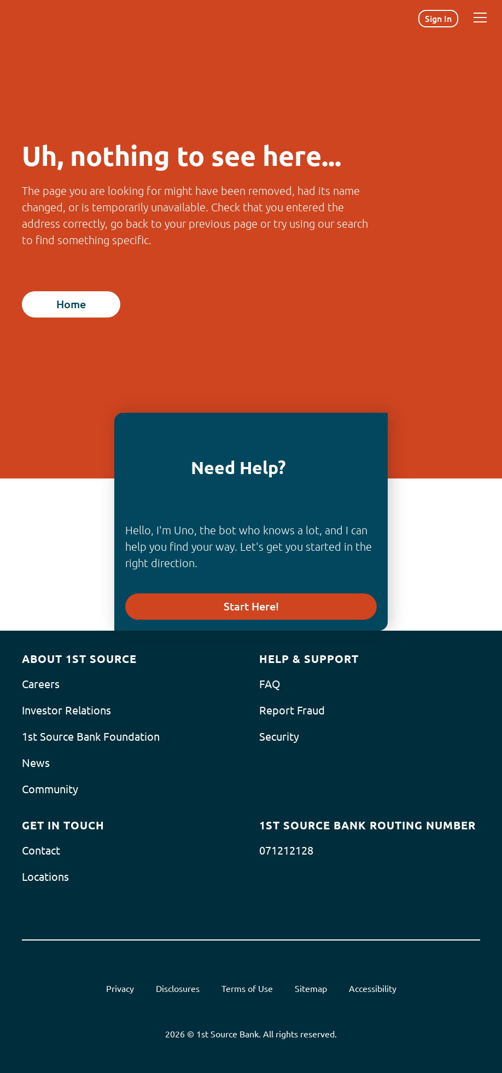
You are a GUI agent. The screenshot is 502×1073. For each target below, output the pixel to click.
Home (71, 304)
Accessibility (372, 989)
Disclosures (178, 989)
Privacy (120, 989)
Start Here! (251, 606)
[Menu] (480, 17)
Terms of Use (247, 989)
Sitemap (311, 989)
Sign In (438, 19)
